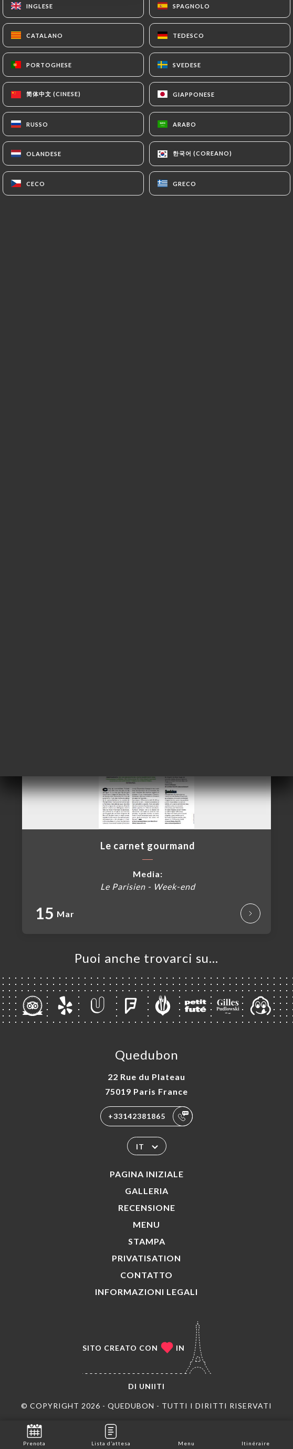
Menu (146, 1224)
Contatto (146, 1275)
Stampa (146, 1241)
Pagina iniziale (147, 1174)
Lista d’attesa (111, 1434)
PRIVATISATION (146, 1258)
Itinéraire (256, 1434)
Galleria (147, 1191)
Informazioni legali (146, 1292)
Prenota (34, 1434)
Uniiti (152, 1386)
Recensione (146, 1207)
